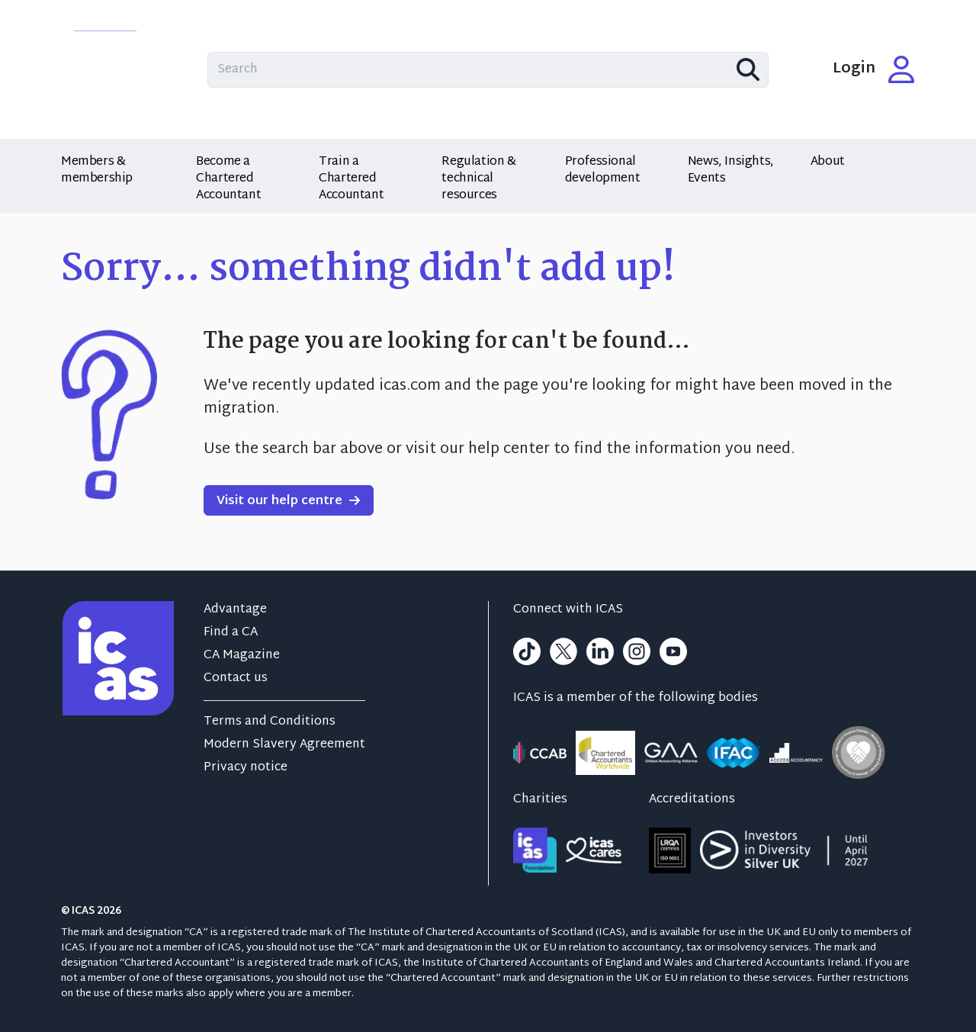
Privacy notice (245, 768)
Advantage (235, 610)
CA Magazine (242, 656)
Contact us (236, 678)
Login (874, 69)
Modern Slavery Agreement (284, 745)
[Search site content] (488, 70)
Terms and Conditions (270, 722)
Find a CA (231, 633)
